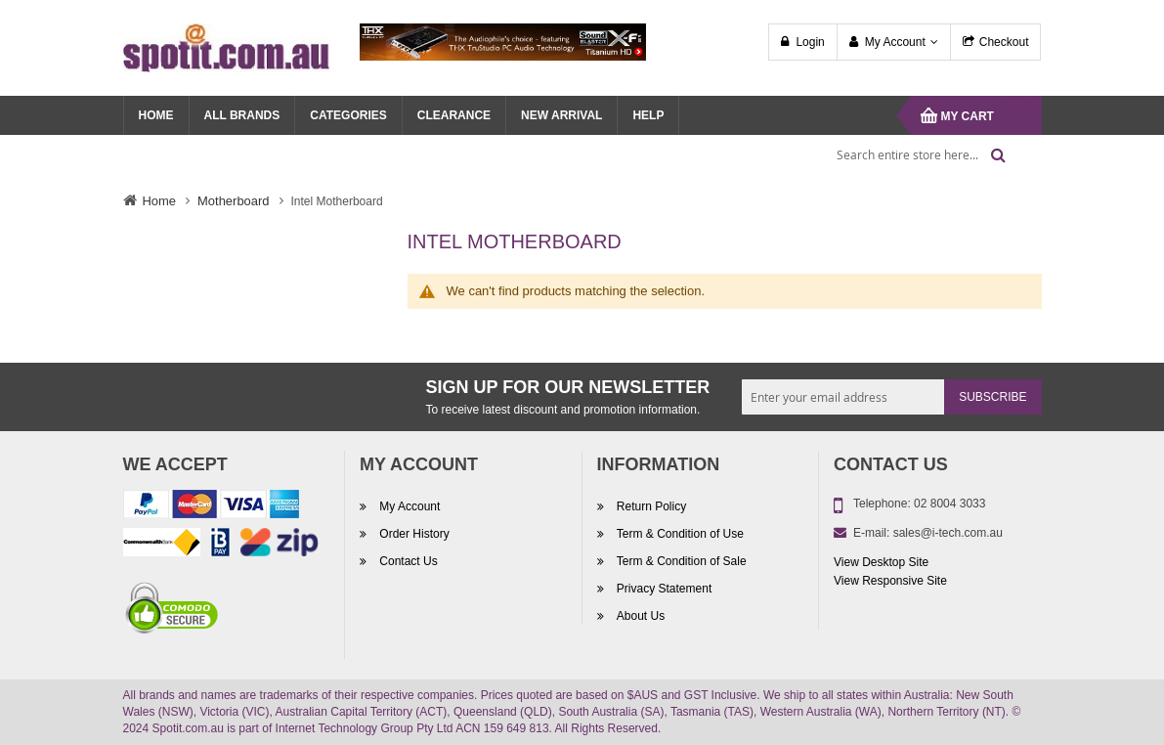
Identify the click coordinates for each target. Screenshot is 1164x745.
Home (160, 201)
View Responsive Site (890, 581)
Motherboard (233, 201)
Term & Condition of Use (679, 534)
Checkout (1004, 42)
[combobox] (915, 154)
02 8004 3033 (949, 503)
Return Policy (650, 506)
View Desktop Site (881, 562)
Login (810, 42)
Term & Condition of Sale (680, 561)
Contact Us (407, 561)
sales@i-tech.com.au (948, 533)
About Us (640, 616)
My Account (895, 42)
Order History (413, 534)
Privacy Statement (663, 588)
